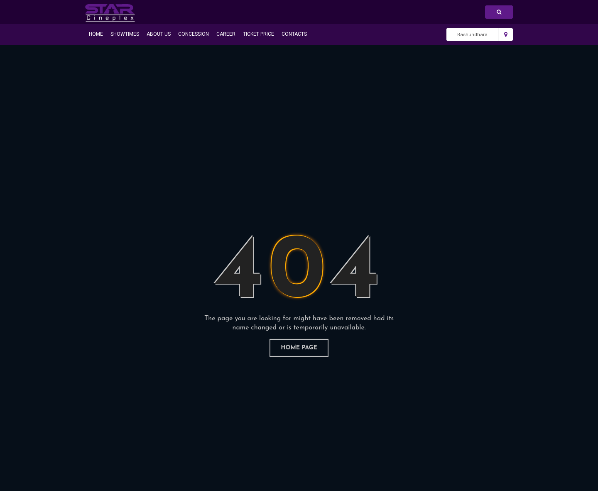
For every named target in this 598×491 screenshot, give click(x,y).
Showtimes (124, 34)
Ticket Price (258, 34)
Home (96, 34)
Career (225, 34)
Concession (193, 34)
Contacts (294, 34)
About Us (159, 34)
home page (299, 348)
